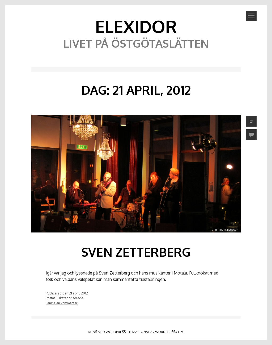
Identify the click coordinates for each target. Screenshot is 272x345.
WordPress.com (169, 332)
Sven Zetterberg (136, 252)
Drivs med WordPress (107, 332)
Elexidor (136, 26)
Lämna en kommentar (62, 303)
